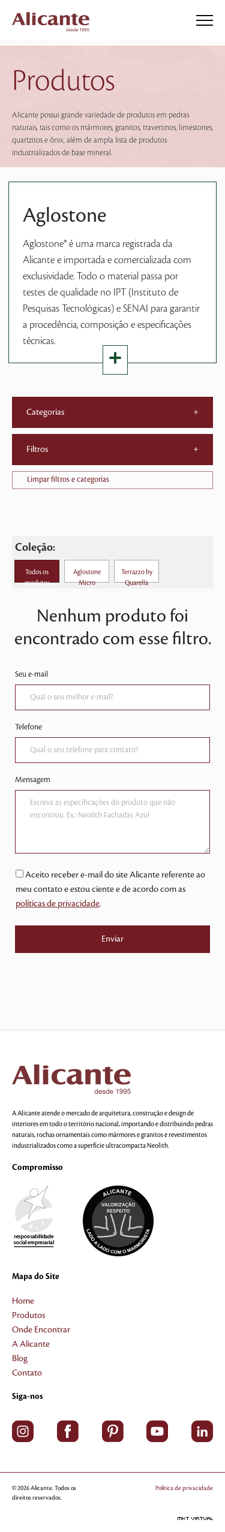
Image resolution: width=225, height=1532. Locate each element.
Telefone (28, 727)
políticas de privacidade (58, 904)
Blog (20, 1359)
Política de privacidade (184, 1488)
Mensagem (32, 780)
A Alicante (31, 1344)
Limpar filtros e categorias (68, 479)
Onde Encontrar (41, 1330)
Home (23, 1301)
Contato (27, 1373)
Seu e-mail (31, 674)
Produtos (28, 1315)
